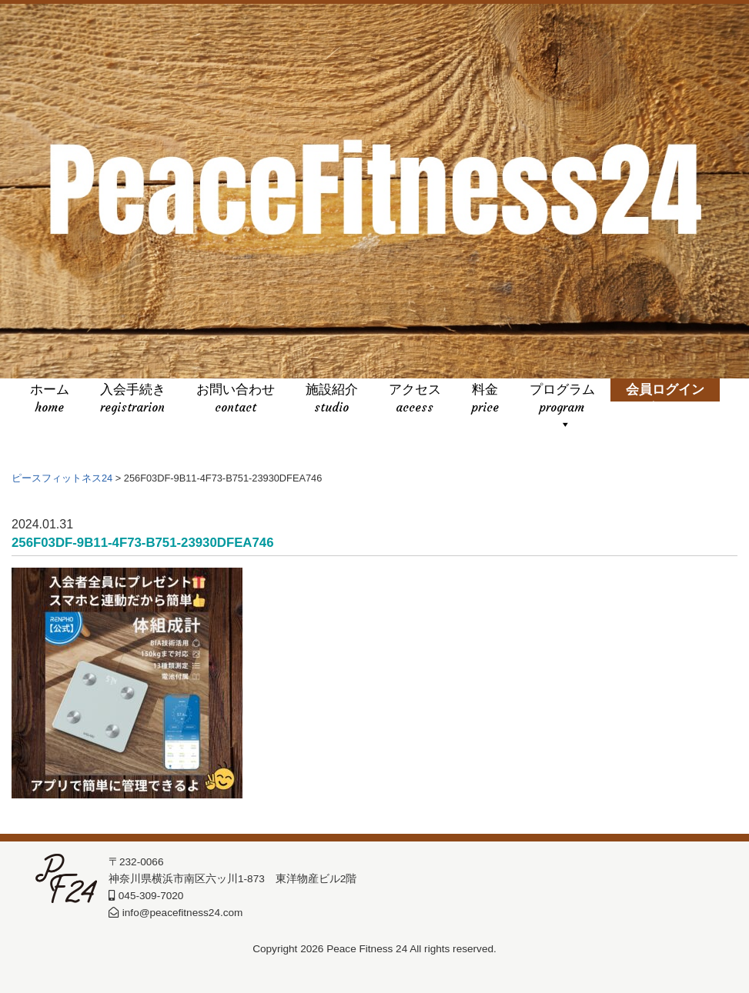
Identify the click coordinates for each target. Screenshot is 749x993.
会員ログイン (665, 399)
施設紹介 (332, 399)
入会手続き (133, 399)
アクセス (415, 399)
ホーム (49, 399)
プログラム (562, 399)
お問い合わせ (235, 399)
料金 (485, 399)
